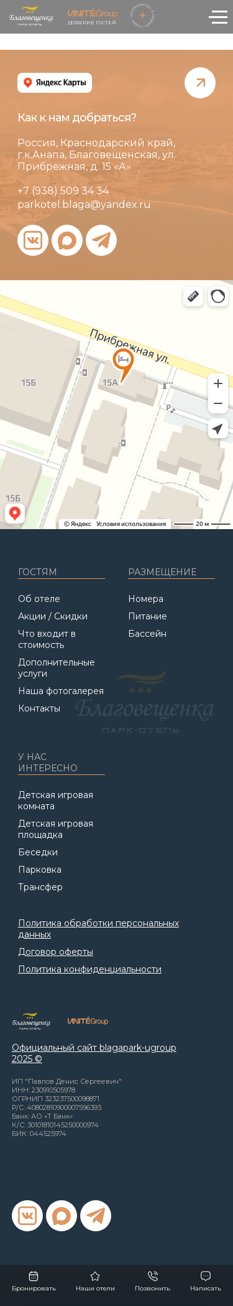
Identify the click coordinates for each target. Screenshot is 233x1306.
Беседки (38, 852)
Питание (147, 616)
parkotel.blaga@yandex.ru (84, 204)
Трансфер (40, 887)
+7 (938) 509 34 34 (63, 191)
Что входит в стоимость (47, 639)
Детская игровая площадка (55, 829)
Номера (145, 598)
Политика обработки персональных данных (98, 929)
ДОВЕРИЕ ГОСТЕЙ (92, 17)
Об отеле (39, 598)
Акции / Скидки (53, 616)
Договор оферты (55, 951)
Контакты (39, 708)
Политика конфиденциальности (90, 969)
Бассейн (147, 633)
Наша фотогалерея (61, 691)
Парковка (40, 869)
